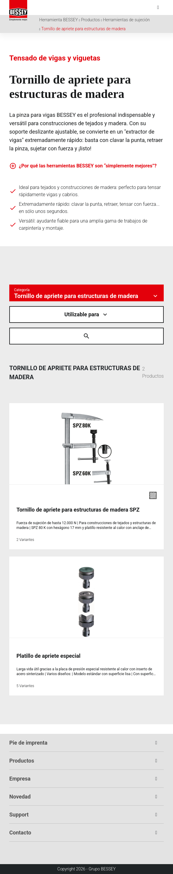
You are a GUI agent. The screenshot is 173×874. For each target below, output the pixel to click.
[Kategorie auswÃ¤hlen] (86, 293)
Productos (90, 19)
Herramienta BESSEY (58, 19)
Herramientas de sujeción (126, 19)
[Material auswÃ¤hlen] (86, 314)
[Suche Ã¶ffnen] (86, 336)
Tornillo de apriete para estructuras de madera (83, 28)
